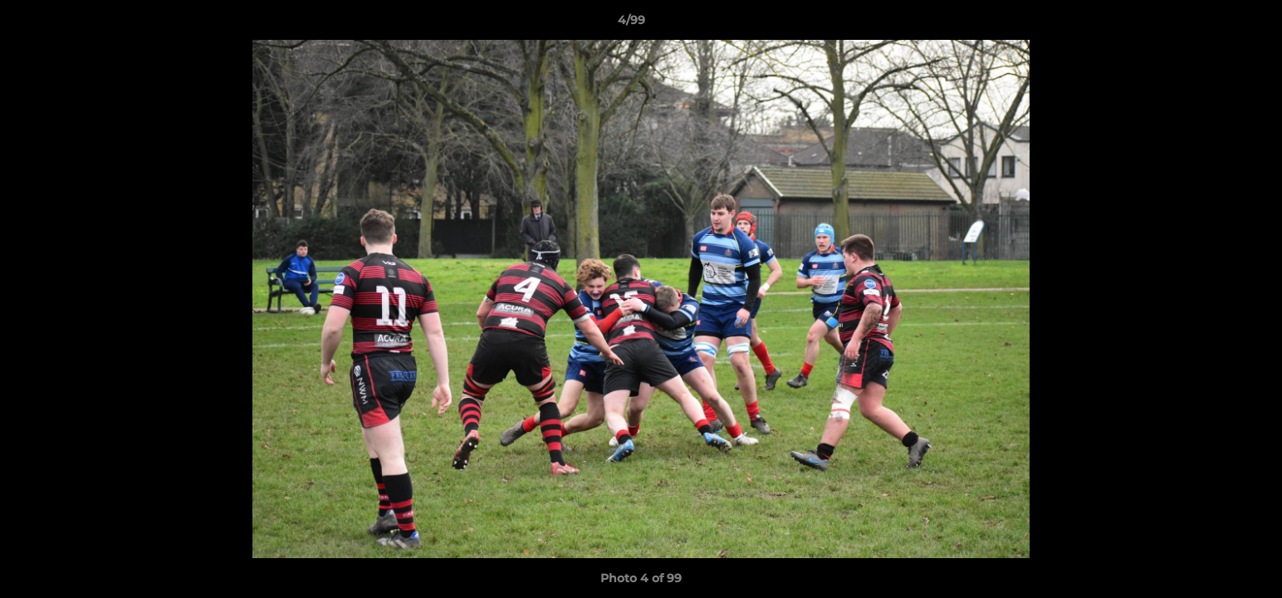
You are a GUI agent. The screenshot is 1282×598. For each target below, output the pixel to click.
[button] (1212, 24)
